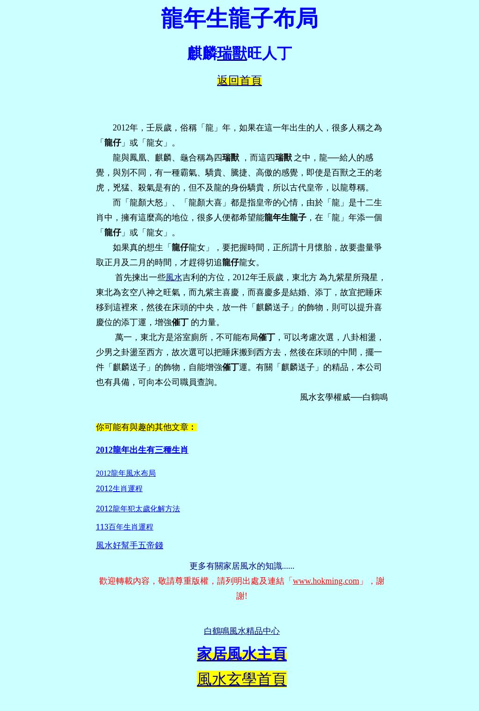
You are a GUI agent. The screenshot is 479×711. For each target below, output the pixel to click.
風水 (174, 277)
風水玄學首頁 (242, 679)
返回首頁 (239, 80)
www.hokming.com (326, 581)
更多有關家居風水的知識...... (242, 566)
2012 (119, 488)
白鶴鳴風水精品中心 (242, 631)
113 (124, 527)
